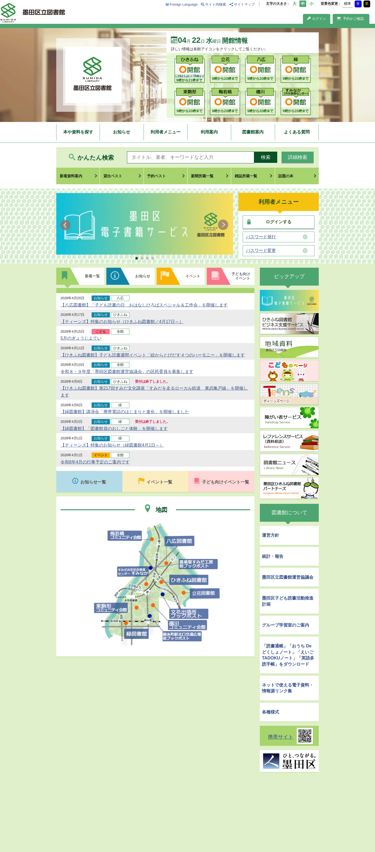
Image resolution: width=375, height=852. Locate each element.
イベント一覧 (159, 482)
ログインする (278, 222)
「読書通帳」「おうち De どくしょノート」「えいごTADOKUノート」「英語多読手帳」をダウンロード (288, 655)
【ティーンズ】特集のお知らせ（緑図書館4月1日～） (112, 445)
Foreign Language (184, 4)
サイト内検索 (215, 4)
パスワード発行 (261, 237)
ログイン (316, 19)
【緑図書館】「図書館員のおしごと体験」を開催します (114, 428)
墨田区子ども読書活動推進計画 (287, 601)
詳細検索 (297, 157)
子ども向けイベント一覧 (225, 482)
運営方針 (270, 535)
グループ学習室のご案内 (285, 625)
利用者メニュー (166, 132)
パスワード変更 (261, 250)
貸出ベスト (112, 176)
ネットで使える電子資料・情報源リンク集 (287, 688)
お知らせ (121, 132)
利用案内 (209, 132)
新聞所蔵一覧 (202, 176)
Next (223, 225)
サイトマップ (244, 4)
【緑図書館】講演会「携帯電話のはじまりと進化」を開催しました (125, 411)
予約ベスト (156, 176)
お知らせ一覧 (93, 482)
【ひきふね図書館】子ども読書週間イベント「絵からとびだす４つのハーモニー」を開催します (153, 355)
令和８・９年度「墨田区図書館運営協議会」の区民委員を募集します (127, 371)
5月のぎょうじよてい (81, 338)
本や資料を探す (78, 132)
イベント (192, 276)
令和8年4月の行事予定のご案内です (95, 462)
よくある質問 (297, 132)
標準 (347, 4)
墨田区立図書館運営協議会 (287, 577)
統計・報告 (272, 556)
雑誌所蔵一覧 (246, 176)
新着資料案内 (71, 176)
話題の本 (285, 176)
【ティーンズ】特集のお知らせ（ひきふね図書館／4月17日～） (122, 321)
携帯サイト (280, 737)
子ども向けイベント (240, 276)
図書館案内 (253, 132)
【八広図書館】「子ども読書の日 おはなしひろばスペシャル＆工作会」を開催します (144, 305)
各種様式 (270, 712)
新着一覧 (92, 276)
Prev (66, 225)
